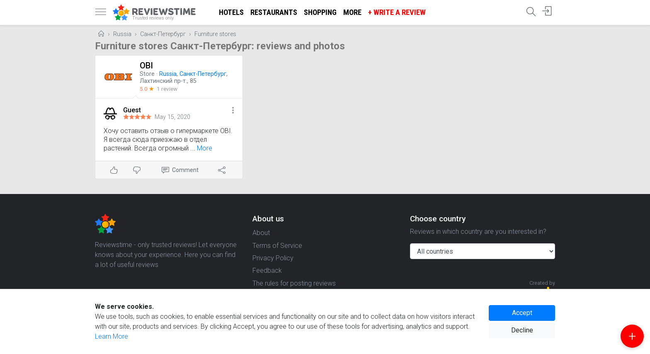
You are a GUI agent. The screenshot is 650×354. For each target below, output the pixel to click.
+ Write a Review (397, 12)
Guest (132, 110)
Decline (522, 330)
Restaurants (273, 12)
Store (147, 74)
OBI (146, 65)
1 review (167, 88)
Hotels (231, 12)
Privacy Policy (272, 258)
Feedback (267, 270)
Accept (522, 313)
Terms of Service (277, 246)
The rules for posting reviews (294, 283)
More (352, 12)
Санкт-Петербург (163, 34)
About (261, 233)
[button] (233, 111)
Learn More (111, 336)
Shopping (320, 12)
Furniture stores (215, 34)
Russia (122, 34)
